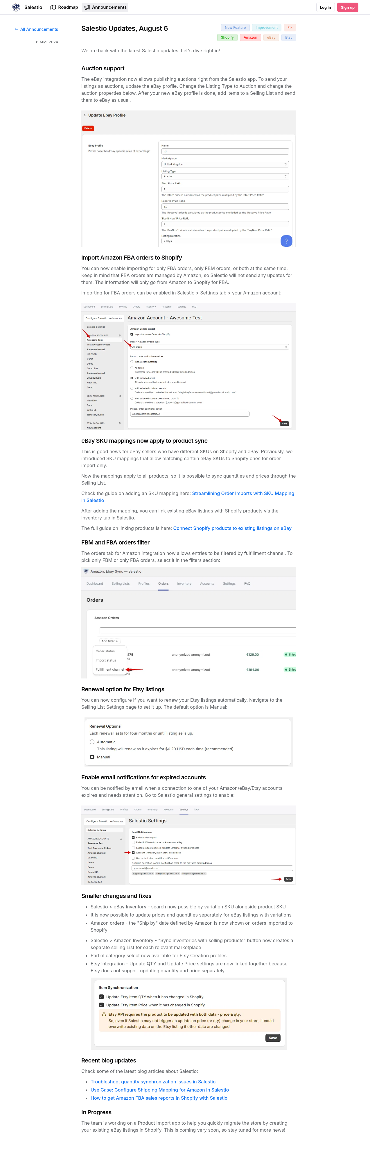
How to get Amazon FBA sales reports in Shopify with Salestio (159, 1098)
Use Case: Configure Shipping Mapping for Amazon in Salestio (160, 1090)
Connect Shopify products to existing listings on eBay (232, 528)
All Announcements (36, 29)
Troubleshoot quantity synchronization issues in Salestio (153, 1082)
